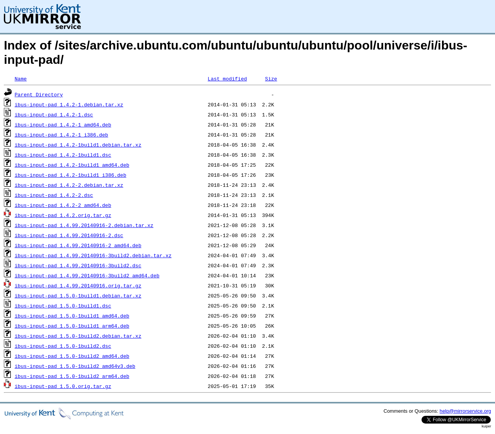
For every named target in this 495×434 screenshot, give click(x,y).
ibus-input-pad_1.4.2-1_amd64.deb (63, 124)
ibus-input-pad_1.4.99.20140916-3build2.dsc (78, 265)
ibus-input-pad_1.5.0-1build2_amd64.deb (72, 355)
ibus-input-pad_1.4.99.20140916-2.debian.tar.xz (84, 225)
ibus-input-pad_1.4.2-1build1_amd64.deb (72, 164)
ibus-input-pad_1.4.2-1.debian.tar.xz (69, 104)
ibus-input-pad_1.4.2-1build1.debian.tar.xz (78, 144)
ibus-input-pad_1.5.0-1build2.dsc (63, 345)
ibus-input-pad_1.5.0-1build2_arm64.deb (72, 375)
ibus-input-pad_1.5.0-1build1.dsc (63, 305)
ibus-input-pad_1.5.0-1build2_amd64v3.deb (75, 365)
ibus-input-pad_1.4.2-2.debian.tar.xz (69, 184)
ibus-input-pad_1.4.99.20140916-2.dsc (69, 235)
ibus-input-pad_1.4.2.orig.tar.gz (63, 215)
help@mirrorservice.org (465, 411)
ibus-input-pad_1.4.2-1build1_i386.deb (70, 174)
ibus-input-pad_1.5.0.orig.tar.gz (63, 386)
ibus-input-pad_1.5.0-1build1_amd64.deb (72, 315)
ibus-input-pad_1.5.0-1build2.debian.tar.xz (78, 335)
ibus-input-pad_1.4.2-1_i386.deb (61, 134)
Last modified (227, 78)
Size (271, 78)
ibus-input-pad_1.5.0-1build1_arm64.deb (72, 325)
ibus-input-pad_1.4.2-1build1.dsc (63, 154)
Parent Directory (39, 94)
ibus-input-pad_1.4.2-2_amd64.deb (63, 205)
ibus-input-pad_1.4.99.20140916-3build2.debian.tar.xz (93, 255)
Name (21, 78)
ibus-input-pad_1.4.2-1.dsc (54, 114)
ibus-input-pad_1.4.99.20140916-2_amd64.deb (78, 245)
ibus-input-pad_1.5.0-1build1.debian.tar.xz (78, 295)
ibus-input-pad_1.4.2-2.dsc (54, 194)
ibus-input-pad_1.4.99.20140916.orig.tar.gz (78, 285)
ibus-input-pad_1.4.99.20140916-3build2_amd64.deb (87, 275)
